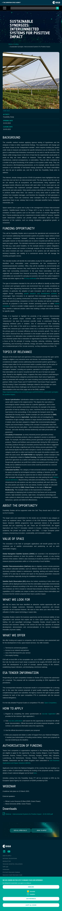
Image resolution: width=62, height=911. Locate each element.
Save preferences (31, 898)
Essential (32, 891)
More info (31, 887)
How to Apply (41, 830)
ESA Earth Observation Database (11, 872)
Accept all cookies (31, 905)
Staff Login (5, 866)
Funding (16, 44)
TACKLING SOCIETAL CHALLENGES (13, 864)
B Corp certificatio (30, 278)
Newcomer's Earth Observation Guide (12, 875)
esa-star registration (49, 714)
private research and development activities (40, 293)
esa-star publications (15, 721)
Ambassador (6, 869)
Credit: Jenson (6, 110)
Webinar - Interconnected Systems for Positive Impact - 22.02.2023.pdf (29, 814)
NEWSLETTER (7, 861)
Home (10, 44)
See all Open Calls (20, 830)
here (35, 773)
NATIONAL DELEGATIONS (10, 858)
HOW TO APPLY (7, 855)
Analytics (32, 894)
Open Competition (50, 703)
